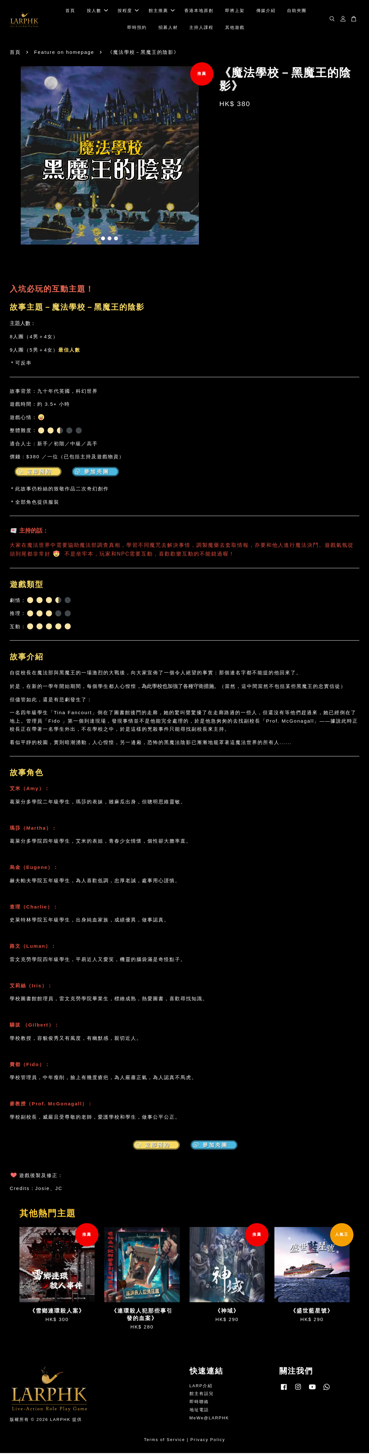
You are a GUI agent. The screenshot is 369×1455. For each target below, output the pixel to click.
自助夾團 (296, 11)
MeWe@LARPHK (209, 1419)
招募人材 (168, 28)
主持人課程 (201, 28)
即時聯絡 (199, 1403)
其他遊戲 (235, 28)
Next (201, 158)
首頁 (70, 11)
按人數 (97, 11)
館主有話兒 (202, 1395)
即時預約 (137, 28)
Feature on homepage (64, 54)
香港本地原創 (198, 11)
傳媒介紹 (266, 11)
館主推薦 (162, 11)
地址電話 (199, 1411)
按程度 (128, 11)
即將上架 (235, 11)
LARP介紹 (201, 1387)
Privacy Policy (207, 1441)
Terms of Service (164, 1441)
